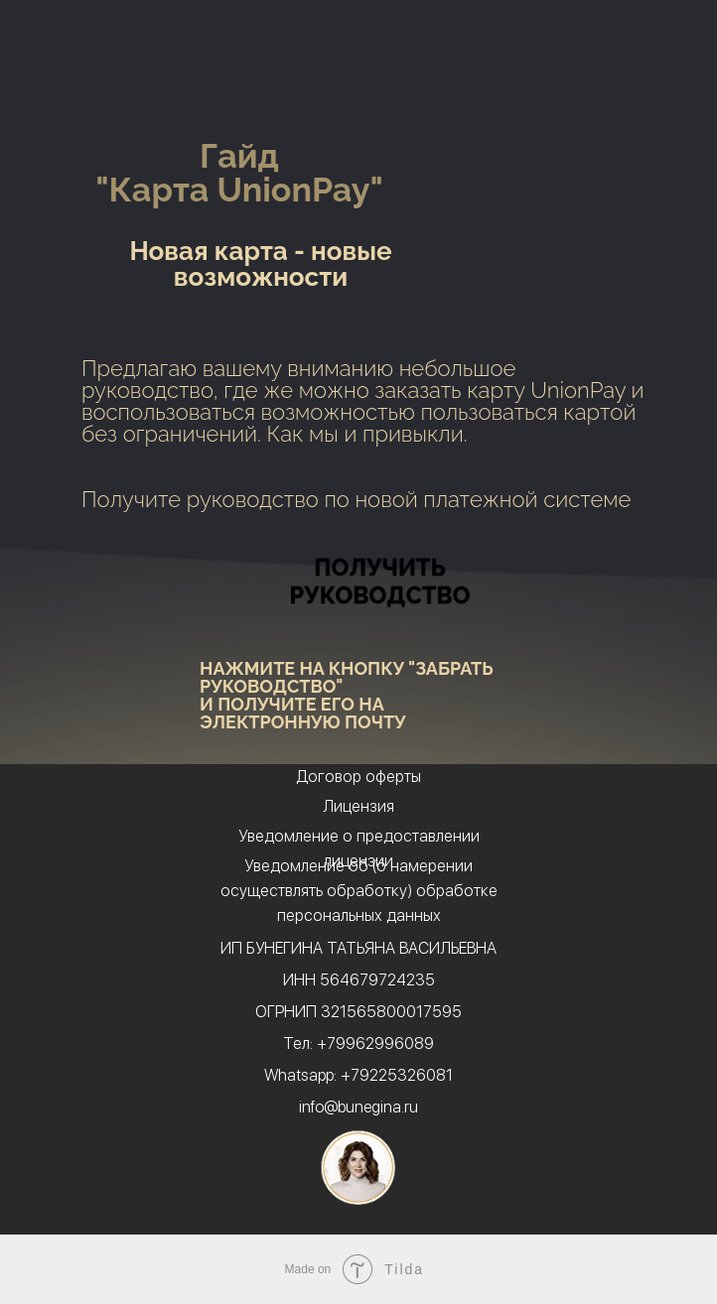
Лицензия (358, 806)
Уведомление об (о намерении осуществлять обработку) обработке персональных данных (359, 890)
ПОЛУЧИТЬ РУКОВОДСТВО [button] (379, 581)
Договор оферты (358, 776)
